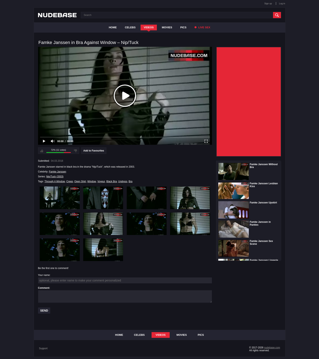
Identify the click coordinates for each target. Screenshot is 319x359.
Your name (44, 275)
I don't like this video (75, 151)
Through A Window (55, 181)
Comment (43, 288)
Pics (183, 27)
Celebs (130, 27)
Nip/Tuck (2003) (54, 176)
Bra (130, 181)
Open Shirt (80, 181)
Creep (69, 181)
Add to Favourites (93, 150)
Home (113, 27)
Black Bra (111, 181)
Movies (167, 27)
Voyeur (101, 181)
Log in (282, 3)
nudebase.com (272, 347)
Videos (149, 27)
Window (91, 181)
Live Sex (202, 27)
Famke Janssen (57, 171)
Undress (122, 181)
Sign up (268, 3)
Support (43, 348)
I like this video (41, 151)
